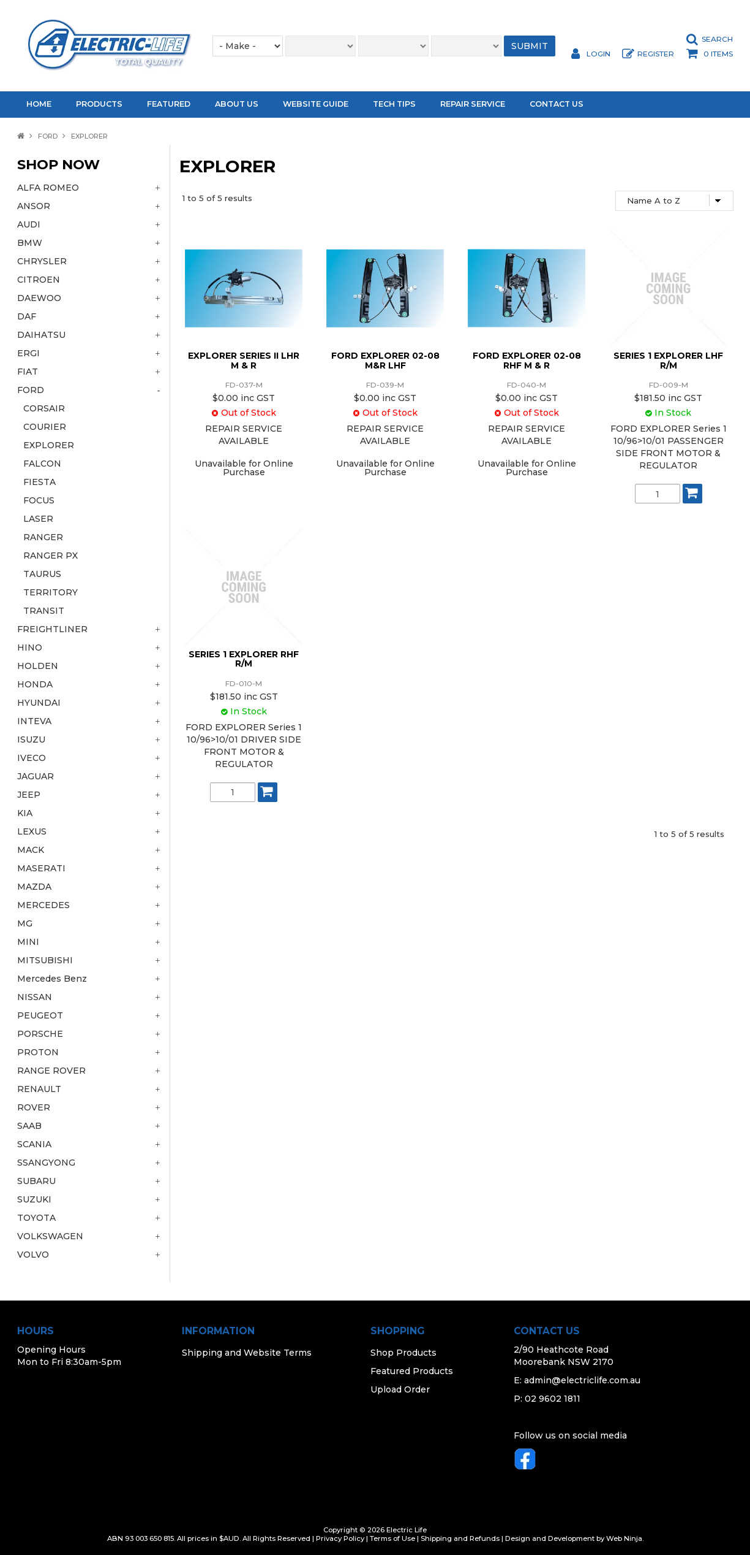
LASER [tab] (38, 518)
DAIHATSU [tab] (41, 334)
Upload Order (400, 1389)
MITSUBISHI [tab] (45, 960)
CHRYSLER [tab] (42, 261)
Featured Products (411, 1371)
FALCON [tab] (42, 463)
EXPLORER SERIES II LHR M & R (243, 360)
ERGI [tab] (28, 353)
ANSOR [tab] (33, 206)
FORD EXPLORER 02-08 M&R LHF (385, 360)
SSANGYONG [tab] (46, 1162)
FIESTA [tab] (39, 481)
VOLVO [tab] (33, 1254)
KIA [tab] (24, 813)
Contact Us (556, 104)
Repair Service (472, 104)
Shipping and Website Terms (247, 1352)
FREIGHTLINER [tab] (52, 629)
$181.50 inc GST (668, 397)
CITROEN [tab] (38, 279)
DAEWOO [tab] (39, 298)
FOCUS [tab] (38, 500)
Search (717, 39)
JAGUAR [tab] (35, 776)
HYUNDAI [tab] (39, 702)
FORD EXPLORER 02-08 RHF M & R (527, 360)
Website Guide (315, 104)
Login (598, 54)
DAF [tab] (26, 316)
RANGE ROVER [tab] (51, 1070)
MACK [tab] (30, 849)
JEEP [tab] (28, 794)
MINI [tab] (28, 941)
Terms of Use (392, 1538)
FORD (48, 136)
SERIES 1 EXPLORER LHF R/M (668, 360)
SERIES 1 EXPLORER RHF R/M (244, 659)
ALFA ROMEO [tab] (48, 187)
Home (38, 104)
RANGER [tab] (43, 537)
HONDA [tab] (35, 684)
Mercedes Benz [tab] (52, 978)
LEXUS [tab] (32, 831)
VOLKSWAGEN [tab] (50, 1236)
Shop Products (403, 1352)
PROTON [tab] (38, 1052)
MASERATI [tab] (41, 868)
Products (99, 104)
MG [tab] (24, 923)
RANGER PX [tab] (50, 555)
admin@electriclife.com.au (582, 1380)
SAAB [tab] (29, 1125)
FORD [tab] (30, 389)
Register (655, 54)
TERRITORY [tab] (50, 592)
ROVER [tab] (33, 1107)
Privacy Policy (340, 1538)
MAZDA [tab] (34, 886)
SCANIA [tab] (34, 1144)
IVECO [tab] (31, 757)
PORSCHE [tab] (40, 1033)
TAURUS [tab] (42, 573)
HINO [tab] (29, 647)
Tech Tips (394, 104)
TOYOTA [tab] (36, 1217)
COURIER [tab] (44, 426)
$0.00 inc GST (243, 397)
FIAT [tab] (27, 371)
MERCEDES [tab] (43, 905)
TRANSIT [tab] (43, 610)
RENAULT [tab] (39, 1089)
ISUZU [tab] (31, 739)
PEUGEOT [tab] (40, 1015)
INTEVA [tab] (34, 721)
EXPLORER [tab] (48, 445)
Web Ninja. (624, 1538)
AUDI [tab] (28, 224)
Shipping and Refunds (460, 1538)
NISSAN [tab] (34, 997)
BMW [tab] (29, 242)
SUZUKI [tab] (34, 1199)
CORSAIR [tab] (44, 408)
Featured (168, 104)
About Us (236, 104)
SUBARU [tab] (36, 1180)
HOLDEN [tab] (37, 665)
